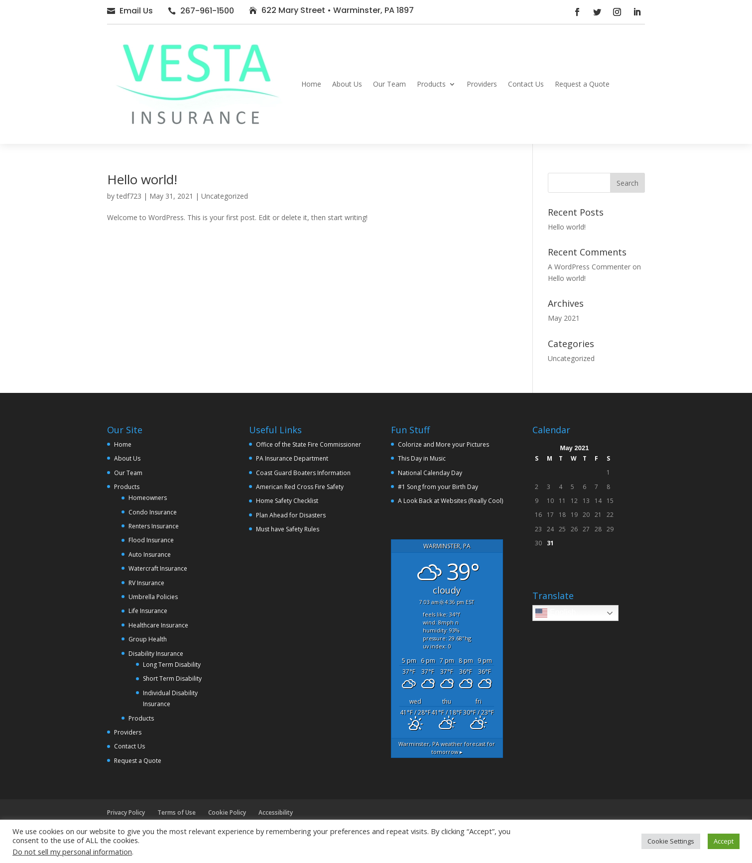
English (555, 613)
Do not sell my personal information (72, 852)
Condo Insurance (152, 512)
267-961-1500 (207, 10)
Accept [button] (724, 841)
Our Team (389, 84)
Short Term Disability (172, 678)
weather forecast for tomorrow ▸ (446, 747)
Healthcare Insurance (158, 625)
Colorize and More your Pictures (443, 444)
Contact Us (526, 84)
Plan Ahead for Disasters (291, 515)
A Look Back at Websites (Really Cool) (450, 500)
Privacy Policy (126, 812)
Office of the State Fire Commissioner (308, 444)
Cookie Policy (227, 812)
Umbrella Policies (153, 597)
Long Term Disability (172, 664)
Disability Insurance (155, 653)
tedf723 (129, 196)
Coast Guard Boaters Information (303, 473)
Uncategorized (224, 196)
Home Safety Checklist (287, 500)
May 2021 (564, 318)
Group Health (147, 639)
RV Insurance (146, 583)
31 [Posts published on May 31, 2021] (550, 543)
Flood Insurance (151, 540)
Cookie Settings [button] (670, 841)
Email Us (136, 10)
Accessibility (275, 812)
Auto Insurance (149, 554)
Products (431, 84)
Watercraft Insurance (157, 568)
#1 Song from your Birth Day (438, 487)
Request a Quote (582, 84)
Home (311, 84)
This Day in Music (422, 458)
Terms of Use (176, 812)
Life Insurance (147, 611)
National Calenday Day (430, 473)
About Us (347, 84)
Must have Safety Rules (287, 529)
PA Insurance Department (292, 458)
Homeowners (147, 497)
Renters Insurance (153, 526)
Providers (482, 84)
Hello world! (142, 179)
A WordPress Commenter (589, 266)
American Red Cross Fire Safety (300, 487)
